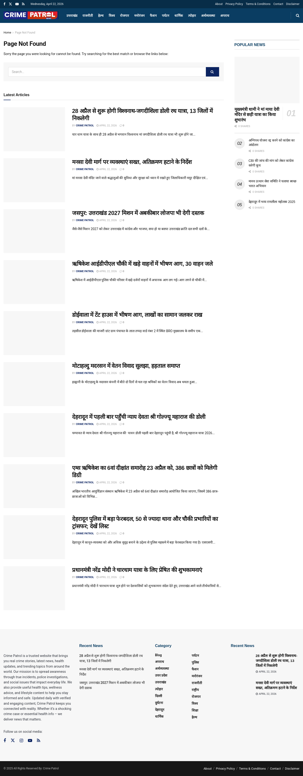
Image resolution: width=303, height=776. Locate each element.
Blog (158, 655)
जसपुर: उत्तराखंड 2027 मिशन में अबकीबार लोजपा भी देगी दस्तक (138, 213)
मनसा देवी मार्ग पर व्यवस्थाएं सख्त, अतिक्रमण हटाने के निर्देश (132, 162)
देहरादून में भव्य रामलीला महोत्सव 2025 (272, 202)
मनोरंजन (139, 15)
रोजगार (124, 15)
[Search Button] (212, 72)
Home (7, 32)
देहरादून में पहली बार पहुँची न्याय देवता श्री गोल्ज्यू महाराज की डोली (138, 417)
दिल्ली (158, 696)
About (219, 4)
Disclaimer (292, 4)
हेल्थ (101, 15)
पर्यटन (165, 15)
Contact (278, 4)
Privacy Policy (234, 4)
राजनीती (87, 15)
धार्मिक (178, 15)
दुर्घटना (159, 703)
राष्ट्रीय (195, 690)
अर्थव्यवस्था (208, 15)
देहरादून (159, 710)
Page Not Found (25, 32)
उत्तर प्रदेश (161, 675)
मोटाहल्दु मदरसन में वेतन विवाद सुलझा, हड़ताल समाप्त (126, 366)
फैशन (153, 15)
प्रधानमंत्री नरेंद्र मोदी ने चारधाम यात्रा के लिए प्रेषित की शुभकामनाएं (137, 570)
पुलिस (195, 662)
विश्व (112, 15)
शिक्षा (195, 710)
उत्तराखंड (71, 15)
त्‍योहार (192, 15)
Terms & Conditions (258, 4)
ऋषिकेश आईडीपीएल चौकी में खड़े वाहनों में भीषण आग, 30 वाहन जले (142, 264)
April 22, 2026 (106, 125)
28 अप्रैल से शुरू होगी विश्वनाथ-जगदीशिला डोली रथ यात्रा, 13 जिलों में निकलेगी (277, 661)
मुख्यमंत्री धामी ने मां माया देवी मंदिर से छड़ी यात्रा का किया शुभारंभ (257, 114)
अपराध (224, 15)
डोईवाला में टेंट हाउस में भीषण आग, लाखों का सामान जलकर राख (137, 315)
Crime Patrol (85, 125)
